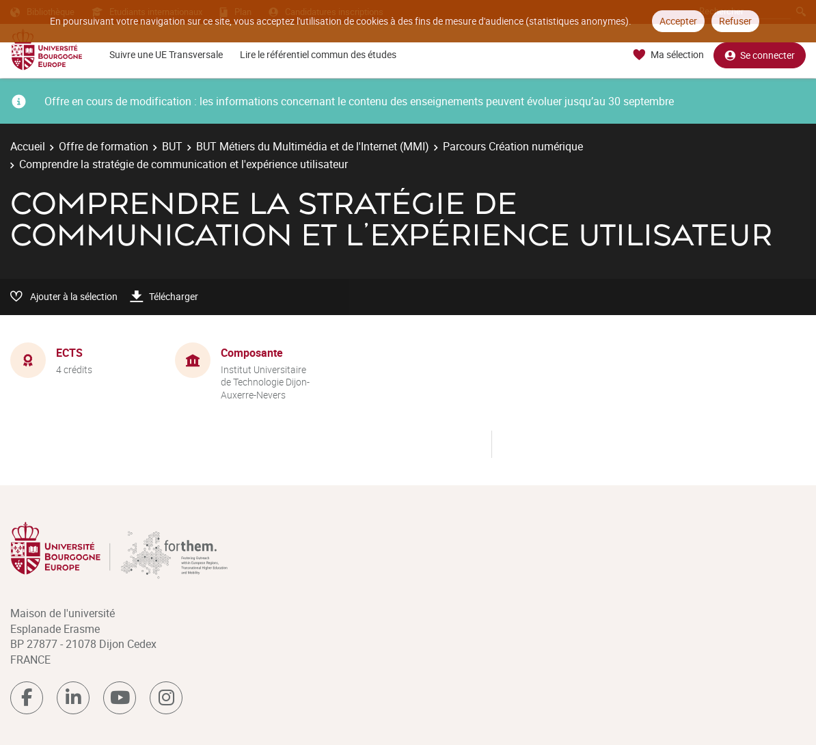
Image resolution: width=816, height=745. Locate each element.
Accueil (27, 146)
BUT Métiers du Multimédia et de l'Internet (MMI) (312, 146)
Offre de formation (103, 146)
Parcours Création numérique (513, 146)
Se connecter (759, 55)
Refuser (735, 20)
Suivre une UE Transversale (166, 54)
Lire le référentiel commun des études (318, 54)
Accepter (678, 20)
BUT (172, 146)
